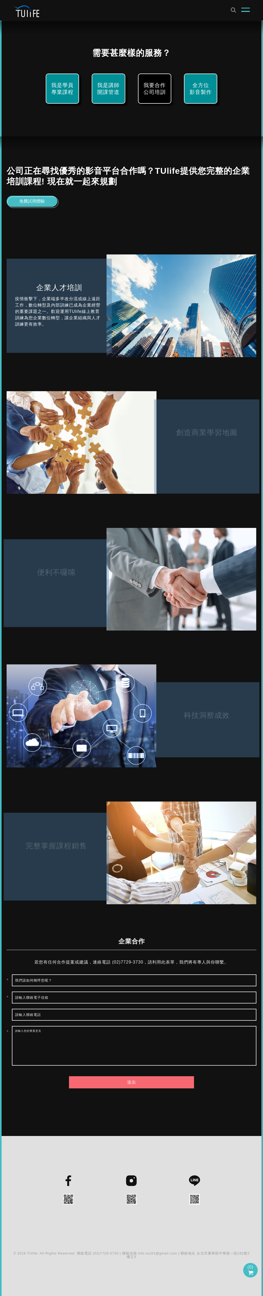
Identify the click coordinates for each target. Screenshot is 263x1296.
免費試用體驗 (32, 201)
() (250, 1270)
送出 (131, 1082)
